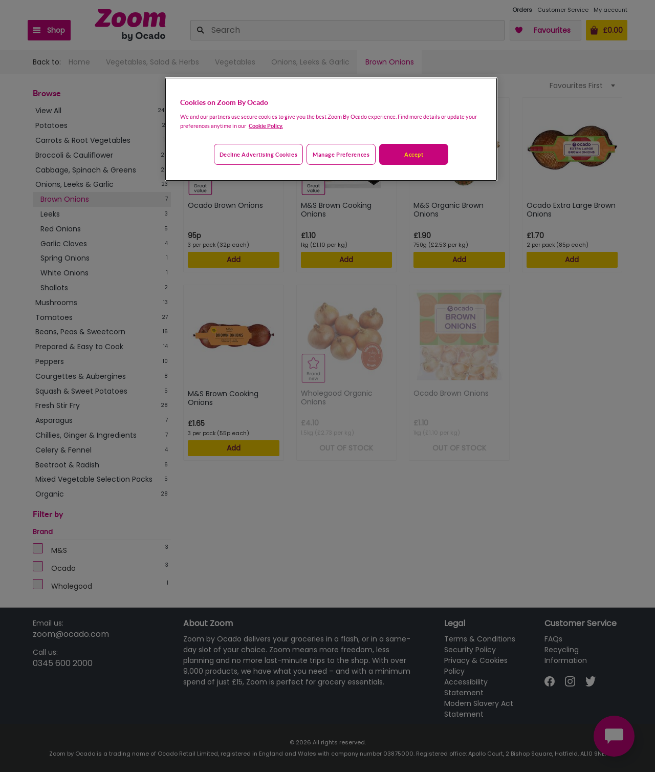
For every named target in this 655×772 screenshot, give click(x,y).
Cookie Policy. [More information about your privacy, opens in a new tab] (266, 125)
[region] (331, 129)
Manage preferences (341, 154)
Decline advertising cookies (258, 154)
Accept (413, 154)
